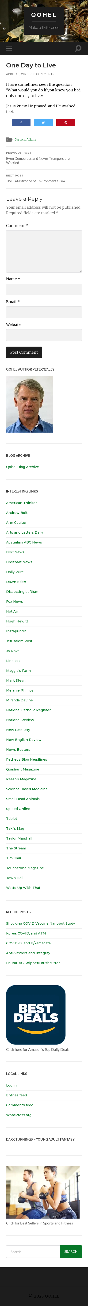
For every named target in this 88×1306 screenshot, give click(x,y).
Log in (11, 1085)
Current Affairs (25, 139)
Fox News (14, 601)
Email (13, 301)
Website (13, 324)
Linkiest (13, 661)
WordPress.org (18, 1115)
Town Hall (14, 878)
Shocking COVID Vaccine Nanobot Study (40, 923)
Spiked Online (18, 809)
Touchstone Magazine (25, 868)
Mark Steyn (16, 680)
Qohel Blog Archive (22, 467)
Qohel (44, 14)
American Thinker (21, 503)
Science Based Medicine (27, 789)
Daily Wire (15, 572)
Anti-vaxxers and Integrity (28, 953)
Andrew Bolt (16, 513)
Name (13, 279)
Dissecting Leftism (22, 592)
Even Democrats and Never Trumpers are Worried (44, 158)
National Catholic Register (28, 710)
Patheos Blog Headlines (26, 759)
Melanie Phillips (20, 690)
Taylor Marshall (19, 838)
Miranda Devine (19, 700)
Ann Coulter (16, 522)
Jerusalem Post (19, 641)
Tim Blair (13, 858)
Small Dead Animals (23, 799)
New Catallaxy (18, 730)
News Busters (18, 749)
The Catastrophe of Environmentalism (44, 178)
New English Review (24, 740)
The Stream (16, 848)
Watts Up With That (23, 888)
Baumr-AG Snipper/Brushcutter (33, 963)
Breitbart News (19, 562)
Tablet (11, 819)
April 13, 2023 (17, 74)
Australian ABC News (24, 542)
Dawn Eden (16, 582)
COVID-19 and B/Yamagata (29, 943)
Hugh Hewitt (17, 621)
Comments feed (19, 1105)
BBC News (15, 552)
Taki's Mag (15, 828)
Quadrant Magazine (22, 769)
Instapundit (16, 631)
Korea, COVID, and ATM (26, 933)
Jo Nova (12, 651)
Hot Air (12, 611)
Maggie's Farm (18, 671)
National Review (20, 720)
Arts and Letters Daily (24, 532)
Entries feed (16, 1095)
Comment (17, 225)
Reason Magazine (21, 779)
